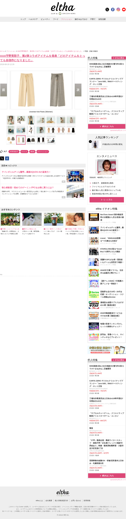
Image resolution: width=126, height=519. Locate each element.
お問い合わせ (76, 500)
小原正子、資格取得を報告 (103, 183)
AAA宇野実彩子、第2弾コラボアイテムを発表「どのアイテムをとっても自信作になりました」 (50, 51)
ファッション (66, 19)
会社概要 (48, 500)
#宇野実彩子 (14, 151)
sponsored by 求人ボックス (118, 130)
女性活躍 (102, 19)
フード (55, 19)
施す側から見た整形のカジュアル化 (106, 190)
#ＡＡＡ (24, 151)
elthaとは (39, 500)
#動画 (32, 151)
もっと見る (107, 200)
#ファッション (43, 151)
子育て (93, 19)
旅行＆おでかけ (81, 19)
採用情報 (87, 500)
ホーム (2, 51)
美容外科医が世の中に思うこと (104, 194)
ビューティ (45, 19)
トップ (23, 19)
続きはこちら (108, 126)
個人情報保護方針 (61, 500)
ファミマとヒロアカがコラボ (103, 187)
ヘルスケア (33, 19)
